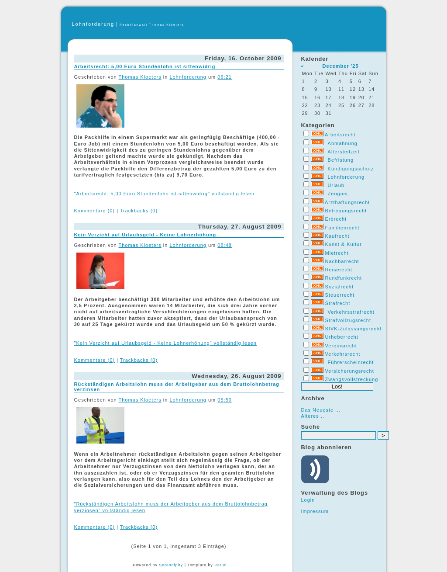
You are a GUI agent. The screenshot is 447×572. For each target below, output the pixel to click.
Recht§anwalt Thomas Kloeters (152, 24)
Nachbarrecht (342, 261)
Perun (220, 565)
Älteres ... (313, 416)
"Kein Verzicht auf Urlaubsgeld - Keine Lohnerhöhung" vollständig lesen (165, 343)
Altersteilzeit (344, 151)
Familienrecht (342, 227)
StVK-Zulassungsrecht (353, 328)
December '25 (340, 66)
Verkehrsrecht (343, 354)
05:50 (224, 399)
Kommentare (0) (94, 210)
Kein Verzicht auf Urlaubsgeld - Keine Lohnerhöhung (145, 234)
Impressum (315, 511)
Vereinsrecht (341, 345)
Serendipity (171, 565)
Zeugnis (338, 193)
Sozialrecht (339, 286)
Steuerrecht (340, 295)
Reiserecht (339, 269)
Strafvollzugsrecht (348, 320)
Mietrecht (337, 253)
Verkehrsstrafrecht (351, 312)
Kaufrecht (337, 236)
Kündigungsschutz (351, 168)
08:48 (224, 245)
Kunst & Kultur (343, 244)
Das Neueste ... (321, 410)
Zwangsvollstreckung (351, 379)
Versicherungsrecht (349, 371)
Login (308, 500)
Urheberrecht (341, 337)
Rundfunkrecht (343, 278)
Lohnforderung (93, 24)
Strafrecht (338, 303)
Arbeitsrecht (340, 134)
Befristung (341, 160)
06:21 (224, 77)
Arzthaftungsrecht (347, 202)
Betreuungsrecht (346, 210)
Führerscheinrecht (351, 362)
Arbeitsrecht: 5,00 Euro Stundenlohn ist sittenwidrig (145, 66)
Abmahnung (343, 143)
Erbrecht (336, 219)
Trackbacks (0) (139, 210)
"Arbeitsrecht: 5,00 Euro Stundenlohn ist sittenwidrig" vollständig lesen (164, 193)
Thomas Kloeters (140, 77)
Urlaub (336, 185)
